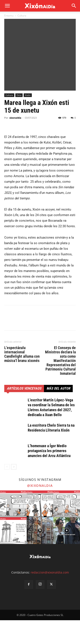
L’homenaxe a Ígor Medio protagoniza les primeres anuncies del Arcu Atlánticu (49, 468)
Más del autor (58, 406)
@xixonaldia (40, 503)
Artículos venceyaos (24, 406)
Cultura (21, 15)
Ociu (19, 113)
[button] (74, 6)
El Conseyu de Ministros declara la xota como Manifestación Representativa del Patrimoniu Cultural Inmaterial (60, 378)
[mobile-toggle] (7, 6)
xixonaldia (15, 135)
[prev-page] (7, 484)
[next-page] (13, 484)
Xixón (28, 113)
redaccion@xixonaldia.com (50, 590)
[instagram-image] (13, 521)
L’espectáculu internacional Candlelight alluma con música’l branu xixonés (22, 372)
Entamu (8, 15)
